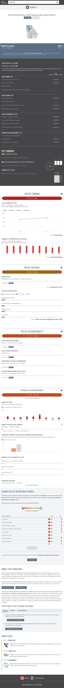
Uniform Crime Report (40, 319)
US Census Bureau (58, 235)
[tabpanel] (32, 622)
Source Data (21, 587)
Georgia (31, 7)
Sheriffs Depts (36, 17)
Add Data (11, 283)
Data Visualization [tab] (22, 610)
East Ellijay (8, 46)
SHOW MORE (32, 548)
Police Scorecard (4, 2)
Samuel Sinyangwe (55, 583)
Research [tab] (12, 610)
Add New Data (32, 559)
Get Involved (39, 678)
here (49, 581)
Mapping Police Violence (56, 287)
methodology (7, 587)
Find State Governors (16, 620)
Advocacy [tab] (5, 610)
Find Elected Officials (14, 629)
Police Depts (27, 17)
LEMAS (60, 319)
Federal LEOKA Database (56, 257)
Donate (27, 678)
